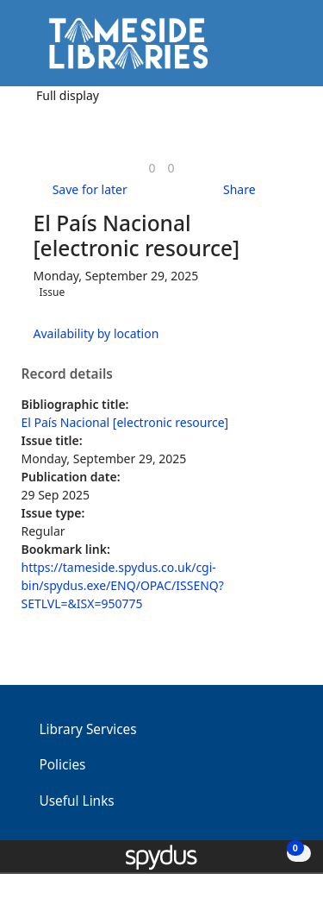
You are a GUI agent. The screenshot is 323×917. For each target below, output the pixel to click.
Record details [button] (67, 374)
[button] (263, 50)
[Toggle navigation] (284, 50)
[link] (151, 168)
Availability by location (96, 333)
